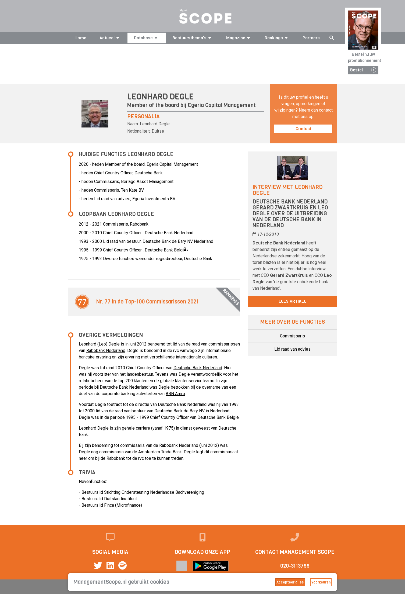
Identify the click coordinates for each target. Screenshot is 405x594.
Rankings (277, 38)
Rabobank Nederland (105, 350)
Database (146, 38)
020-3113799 (295, 565)
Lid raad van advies (292, 349)
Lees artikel (292, 301)
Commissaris (292, 336)
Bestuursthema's (192, 38)
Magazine (239, 38)
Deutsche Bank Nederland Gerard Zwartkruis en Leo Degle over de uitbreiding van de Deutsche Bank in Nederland (290, 213)
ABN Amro (175, 393)
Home (80, 38)
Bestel (363, 70)
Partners (311, 38)
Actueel (110, 38)
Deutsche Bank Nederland (197, 367)
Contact (303, 129)
